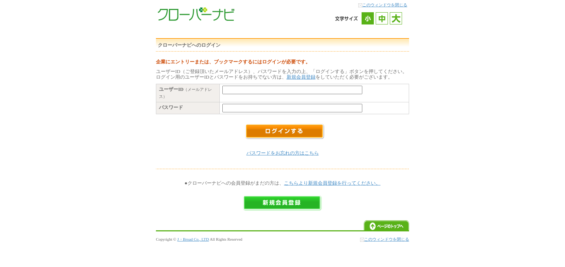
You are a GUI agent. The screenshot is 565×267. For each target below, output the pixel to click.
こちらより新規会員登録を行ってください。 (332, 183)
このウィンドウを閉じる (384, 5)
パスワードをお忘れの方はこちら (282, 153)
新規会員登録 (301, 77)
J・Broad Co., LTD (193, 239)
